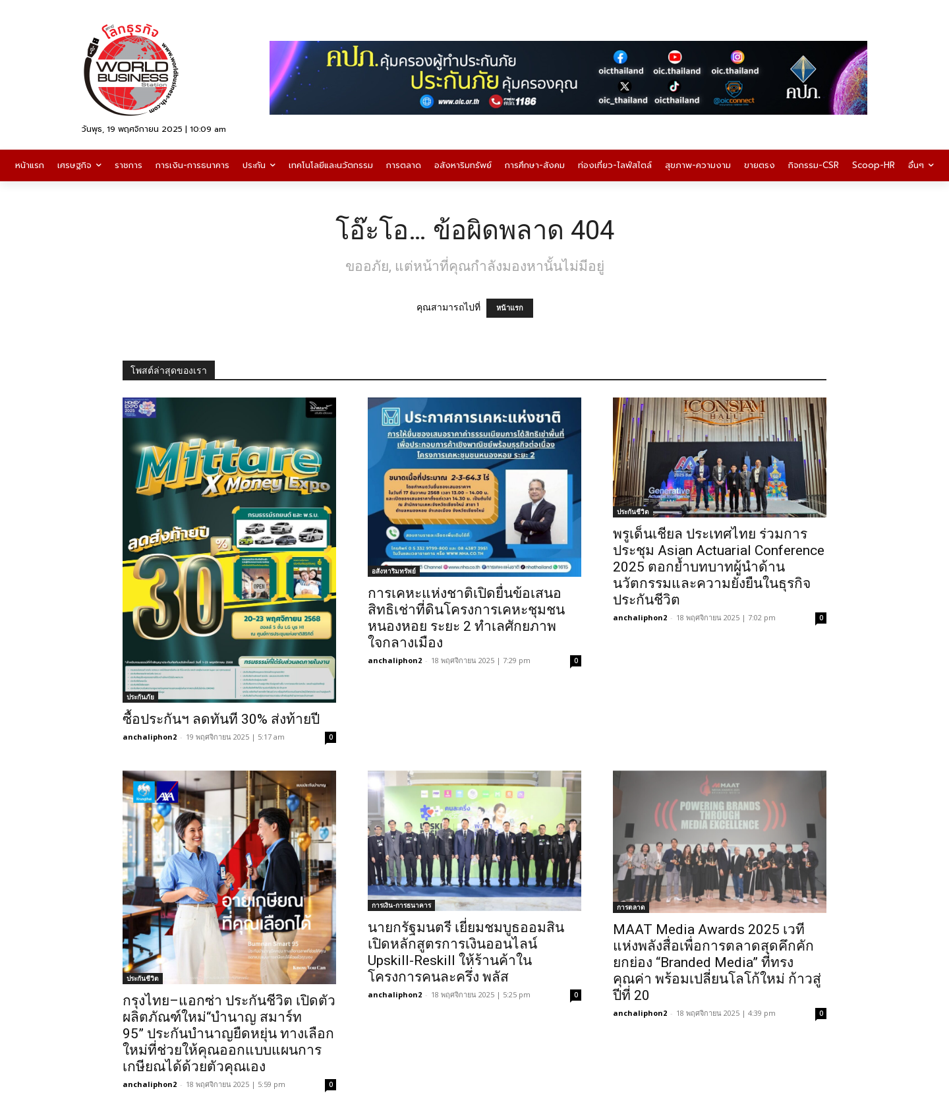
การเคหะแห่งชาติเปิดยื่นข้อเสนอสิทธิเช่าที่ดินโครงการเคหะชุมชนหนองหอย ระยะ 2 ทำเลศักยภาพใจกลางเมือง (466, 618)
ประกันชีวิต (633, 511)
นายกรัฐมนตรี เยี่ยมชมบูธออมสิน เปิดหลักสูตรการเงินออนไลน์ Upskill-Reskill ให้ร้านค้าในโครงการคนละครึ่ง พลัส (466, 952)
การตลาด (631, 907)
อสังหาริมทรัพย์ (394, 570)
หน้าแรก (509, 308)
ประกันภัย (140, 696)
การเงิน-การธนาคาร (401, 905)
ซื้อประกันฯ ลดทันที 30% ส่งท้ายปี (221, 719)
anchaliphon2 (150, 737)
